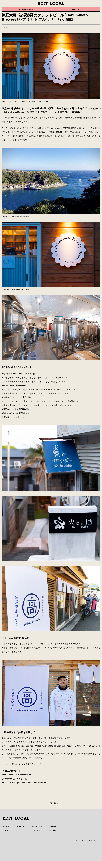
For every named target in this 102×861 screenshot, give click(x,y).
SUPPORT (20, 826)
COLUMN (36, 830)
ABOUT (6, 826)
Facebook (52, 830)
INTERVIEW (37, 826)
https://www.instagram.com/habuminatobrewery (22, 782)
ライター (6, 830)
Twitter (51, 826)
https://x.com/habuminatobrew (15, 774)
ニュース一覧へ (51, 803)
